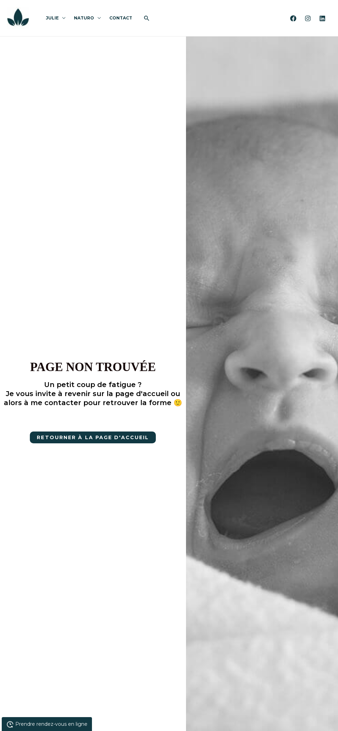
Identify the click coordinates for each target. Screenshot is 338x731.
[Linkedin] (322, 18)
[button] (146, 18)
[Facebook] (293, 18)
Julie (52, 17)
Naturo (84, 17)
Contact (120, 17)
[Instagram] (308, 18)
